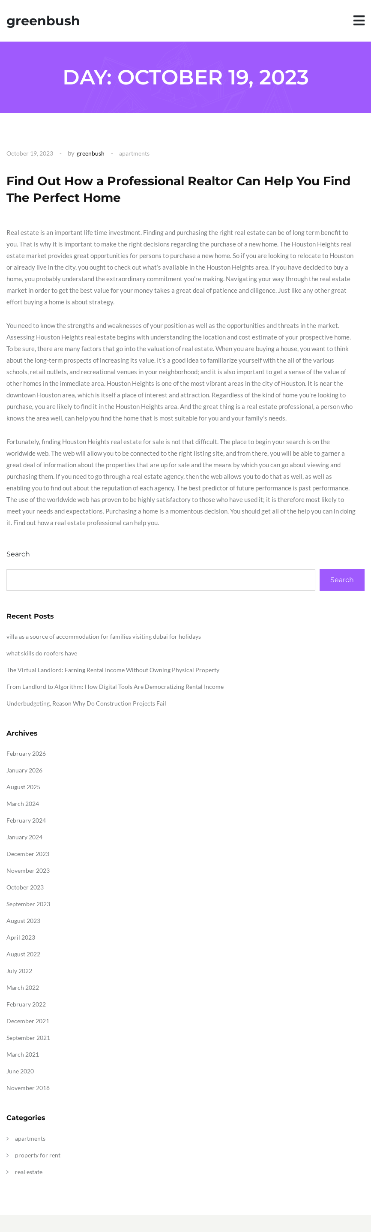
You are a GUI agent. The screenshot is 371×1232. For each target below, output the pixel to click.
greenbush (43, 21)
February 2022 (26, 1004)
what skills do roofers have (41, 653)
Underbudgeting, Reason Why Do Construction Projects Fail (86, 703)
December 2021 (27, 1021)
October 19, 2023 (29, 153)
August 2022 (23, 954)
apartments (134, 153)
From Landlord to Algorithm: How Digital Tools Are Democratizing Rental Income (115, 686)
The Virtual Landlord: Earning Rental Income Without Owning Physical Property (112, 669)
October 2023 (25, 887)
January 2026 (24, 770)
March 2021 (22, 1054)
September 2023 (28, 903)
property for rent (37, 1155)
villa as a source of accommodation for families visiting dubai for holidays (103, 636)
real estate (28, 1171)
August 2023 (23, 920)
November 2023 (28, 870)
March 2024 (22, 803)
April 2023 (20, 937)
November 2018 (28, 1087)
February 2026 (26, 753)
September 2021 (28, 1037)
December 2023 (27, 853)
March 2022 (22, 987)
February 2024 (26, 820)
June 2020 (20, 1071)
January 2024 (24, 837)
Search (18, 554)
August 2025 (23, 786)
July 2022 (19, 970)
